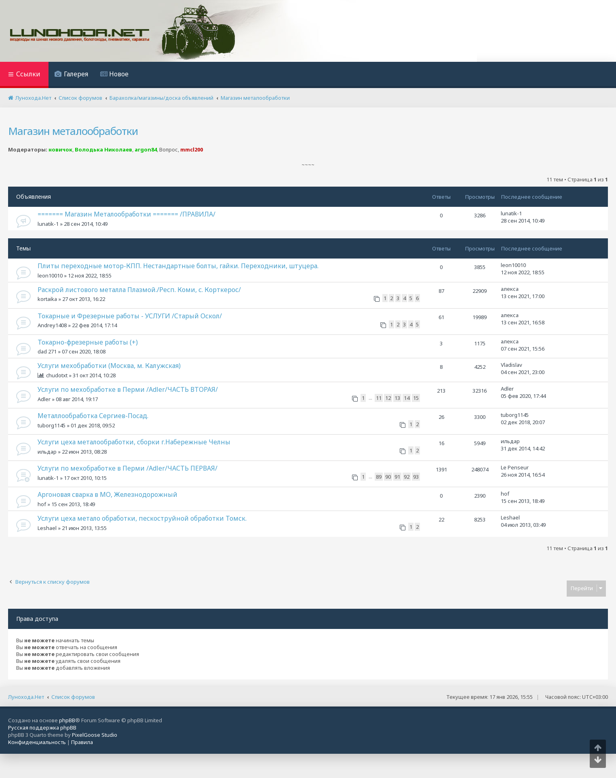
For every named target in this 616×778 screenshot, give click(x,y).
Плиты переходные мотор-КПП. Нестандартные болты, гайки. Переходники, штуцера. (178, 265)
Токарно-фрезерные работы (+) (88, 342)
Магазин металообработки (73, 131)
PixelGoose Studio (94, 734)
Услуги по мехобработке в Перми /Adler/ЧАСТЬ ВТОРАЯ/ (128, 389)
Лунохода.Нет (26, 696)
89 (379, 476)
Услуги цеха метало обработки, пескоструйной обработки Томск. (142, 518)
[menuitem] (71, 75)
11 (379, 398)
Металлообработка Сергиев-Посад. (93, 415)
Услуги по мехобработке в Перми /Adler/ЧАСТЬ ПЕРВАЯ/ (127, 468)
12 (388, 398)
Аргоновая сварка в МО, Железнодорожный (107, 494)
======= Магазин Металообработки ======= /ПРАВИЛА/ (126, 214)
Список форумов (73, 696)
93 (416, 476)
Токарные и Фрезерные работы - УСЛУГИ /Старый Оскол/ (130, 315)
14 (406, 398)
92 (406, 476)
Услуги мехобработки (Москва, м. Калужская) (109, 365)
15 (416, 398)
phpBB (67, 720)
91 (397, 476)
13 (397, 398)
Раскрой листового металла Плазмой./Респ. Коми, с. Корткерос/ (139, 289)
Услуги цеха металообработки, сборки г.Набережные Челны (134, 441)
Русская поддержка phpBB (42, 727)
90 (388, 476)
